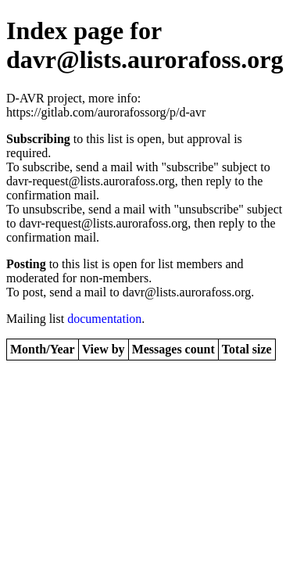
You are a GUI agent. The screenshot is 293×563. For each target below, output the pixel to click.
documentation (104, 318)
